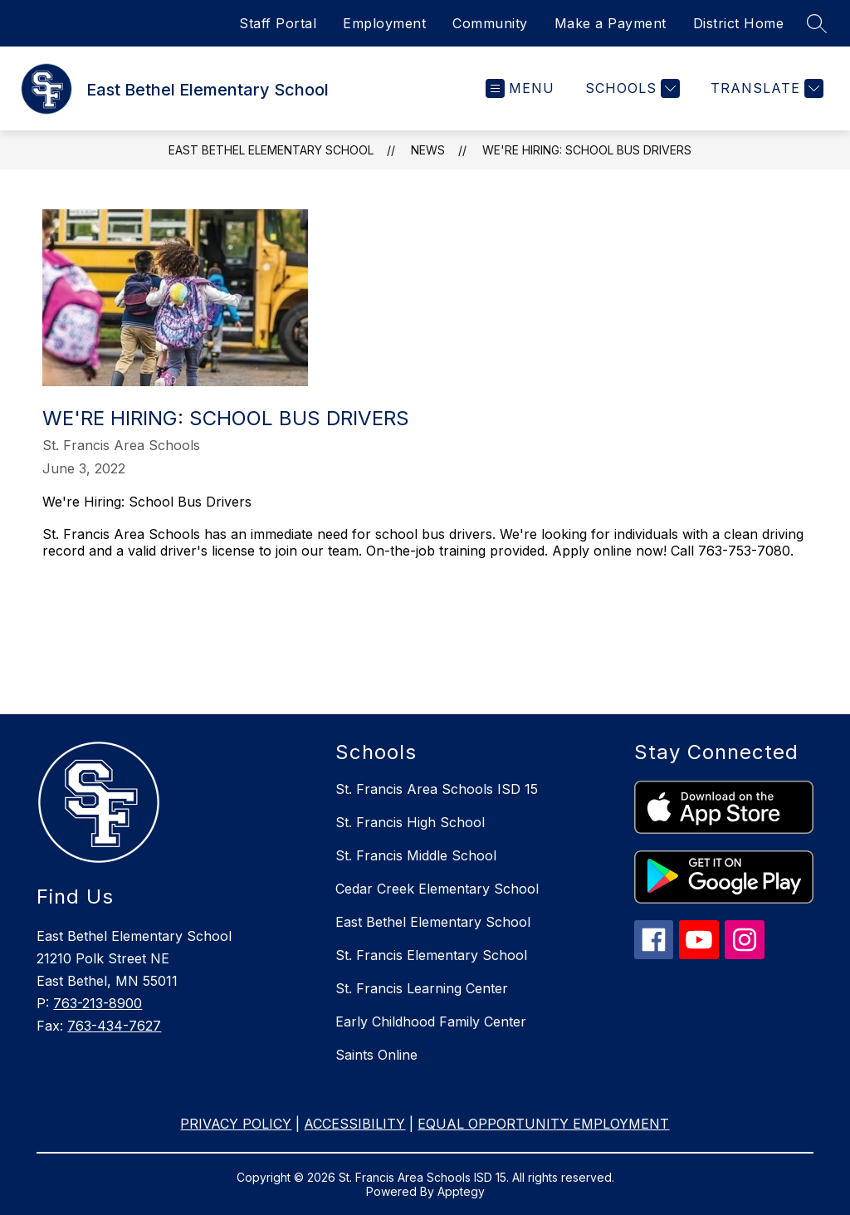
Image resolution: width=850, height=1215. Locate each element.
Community (490, 23)
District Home (738, 23)
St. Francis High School (410, 822)
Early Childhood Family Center (430, 1021)
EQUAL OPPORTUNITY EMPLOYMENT (543, 1123)
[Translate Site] (764, 88)
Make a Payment (610, 23)
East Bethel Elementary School (271, 150)
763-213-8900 (97, 1003)
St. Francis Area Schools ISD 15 (436, 789)
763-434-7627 (114, 1025)
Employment (384, 23)
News (428, 150)
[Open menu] (520, 88)
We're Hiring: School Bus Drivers (586, 150)
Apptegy (461, 1191)
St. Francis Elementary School (431, 955)
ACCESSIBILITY (354, 1123)
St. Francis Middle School (415, 855)
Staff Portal (277, 23)
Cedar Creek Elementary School (437, 888)
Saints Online (376, 1054)
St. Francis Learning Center (421, 988)
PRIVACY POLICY (235, 1123)
